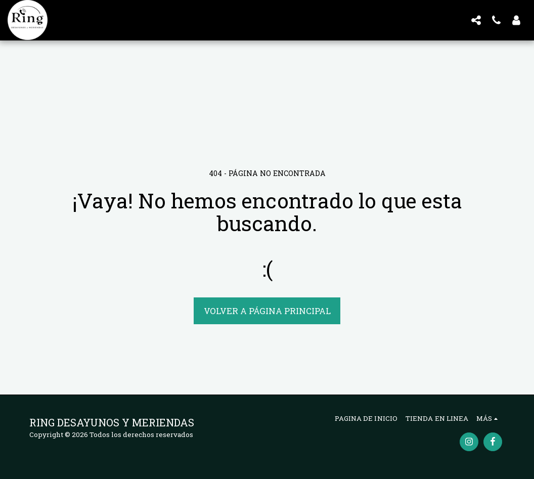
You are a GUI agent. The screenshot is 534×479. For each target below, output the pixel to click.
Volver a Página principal (267, 311)
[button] (475, 20)
